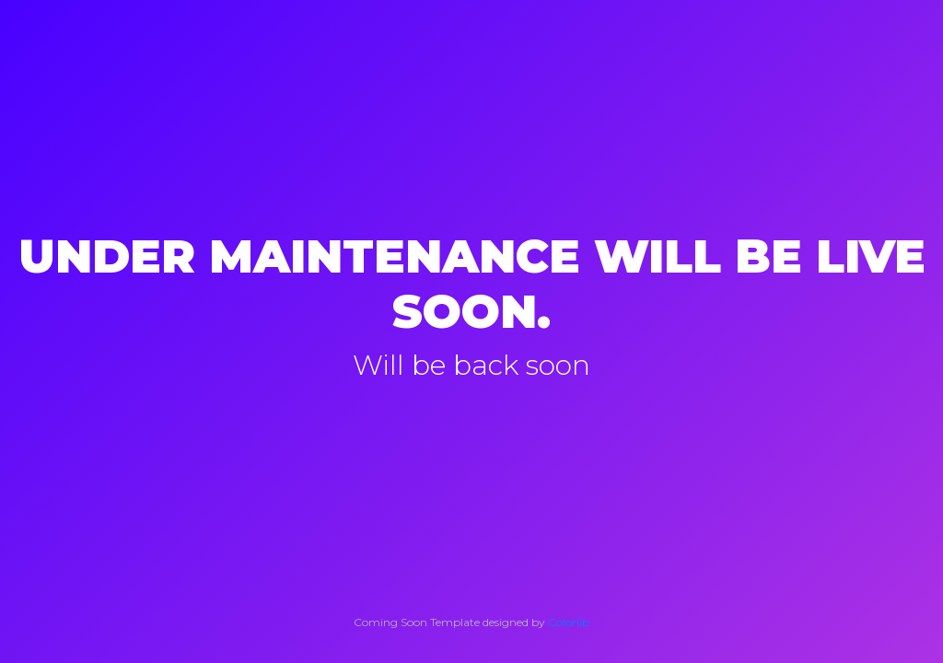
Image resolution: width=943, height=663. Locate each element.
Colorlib (568, 622)
